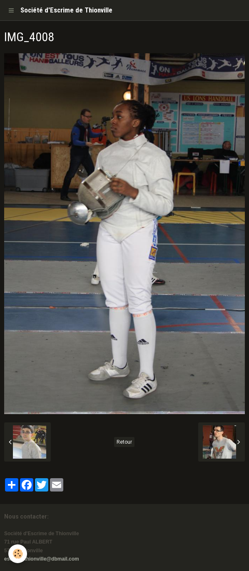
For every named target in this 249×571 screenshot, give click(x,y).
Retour (124, 442)
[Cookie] (17, 553)
